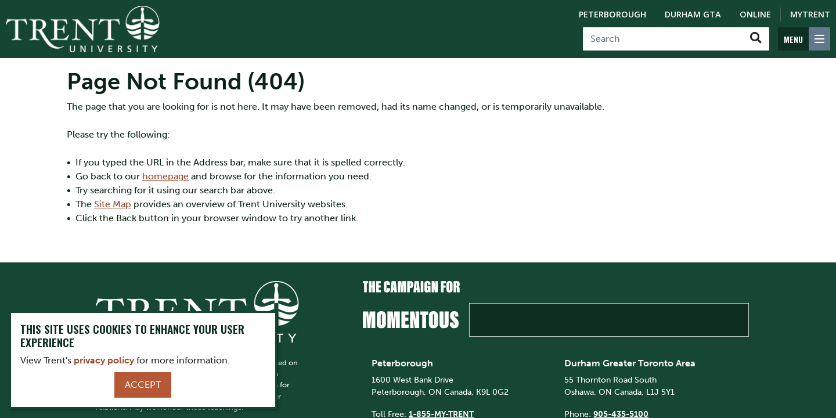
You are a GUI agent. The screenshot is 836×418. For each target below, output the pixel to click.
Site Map (112, 204)
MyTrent (810, 14)
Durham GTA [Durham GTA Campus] (693, 14)
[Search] (663, 39)
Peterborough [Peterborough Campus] (612, 14)
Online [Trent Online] (755, 14)
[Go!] (755, 39)
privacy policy (104, 360)
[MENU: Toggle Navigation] (804, 39)
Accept (143, 384)
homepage (165, 176)
